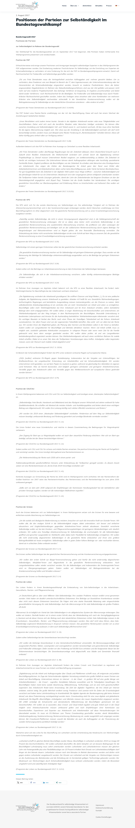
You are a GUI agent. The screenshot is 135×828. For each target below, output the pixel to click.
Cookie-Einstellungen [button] (103, 817)
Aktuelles (98, 6)
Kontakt (99, 811)
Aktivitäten (87, 6)
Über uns (75, 6)
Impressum (100, 805)
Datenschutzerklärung (104, 808)
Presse (109, 6)
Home (64, 6)
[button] (22, 782)
